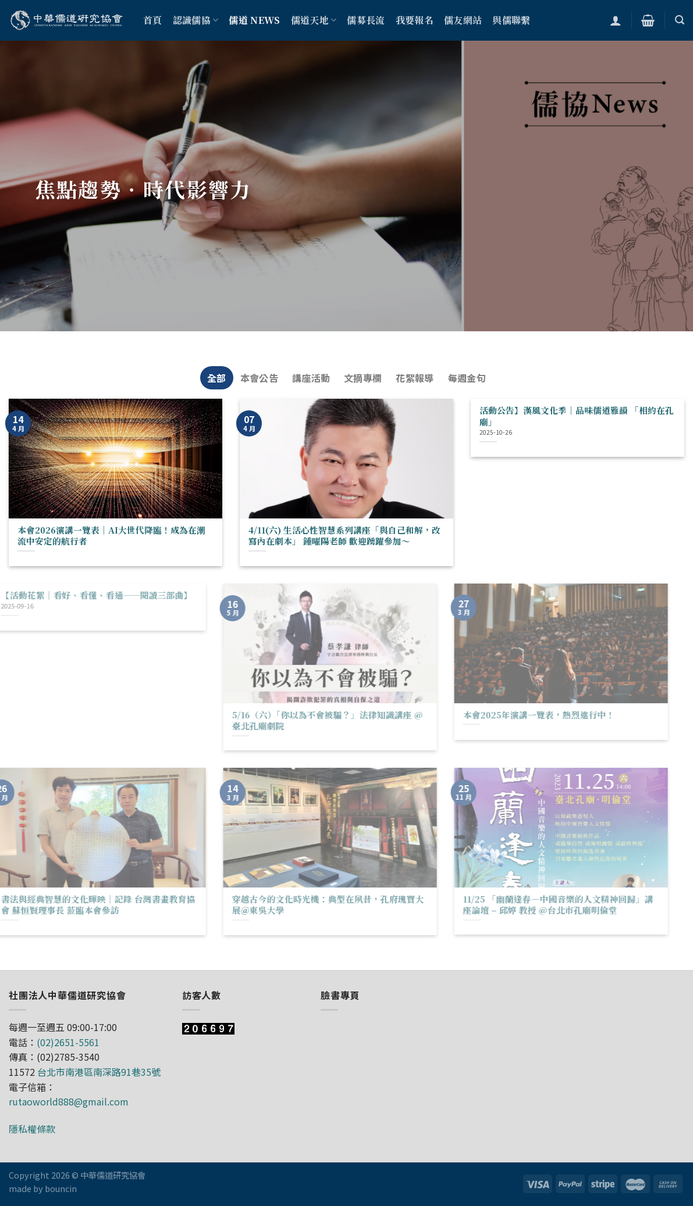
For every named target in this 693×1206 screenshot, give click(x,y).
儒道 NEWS (254, 20)
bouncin (61, 1188)
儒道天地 (314, 20)
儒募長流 (366, 20)
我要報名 (414, 20)
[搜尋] (679, 20)
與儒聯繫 (511, 20)
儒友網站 (463, 20)
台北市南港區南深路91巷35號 (99, 1072)
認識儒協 (196, 20)
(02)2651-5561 (68, 1042)
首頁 (152, 20)
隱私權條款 (32, 1129)
